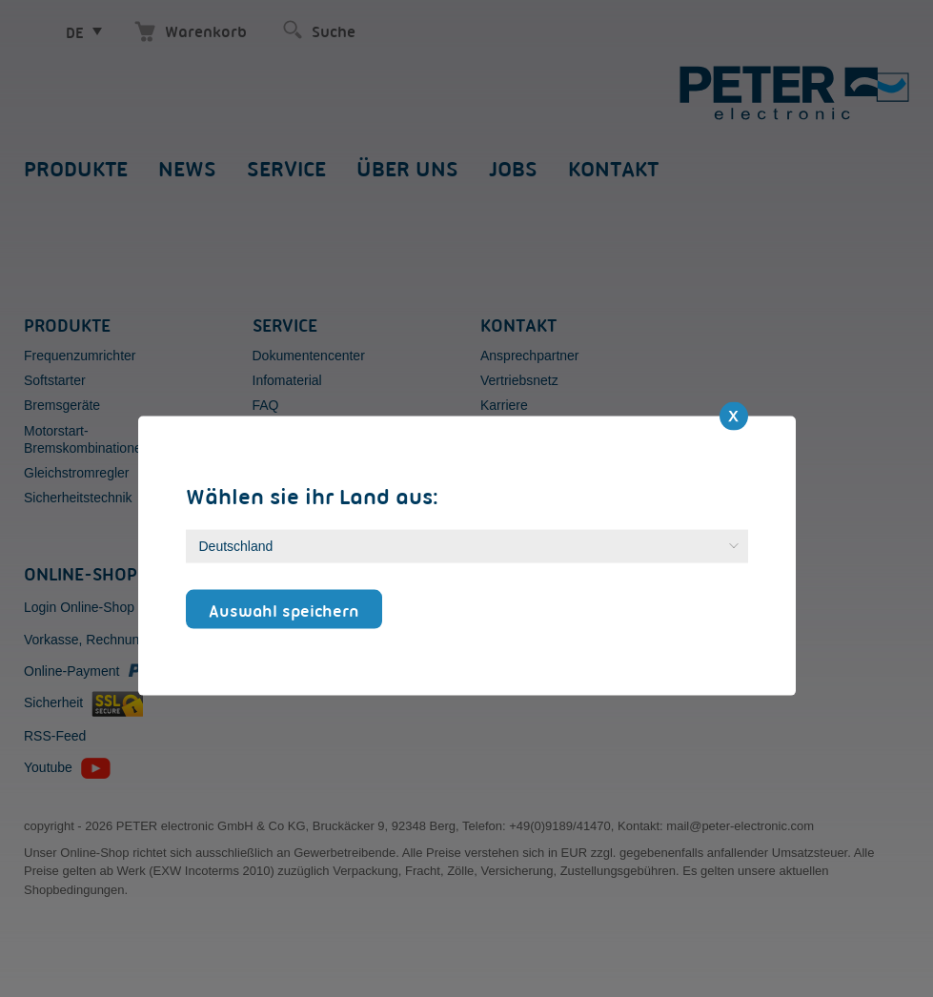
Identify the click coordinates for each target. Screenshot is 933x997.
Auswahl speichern (284, 610)
